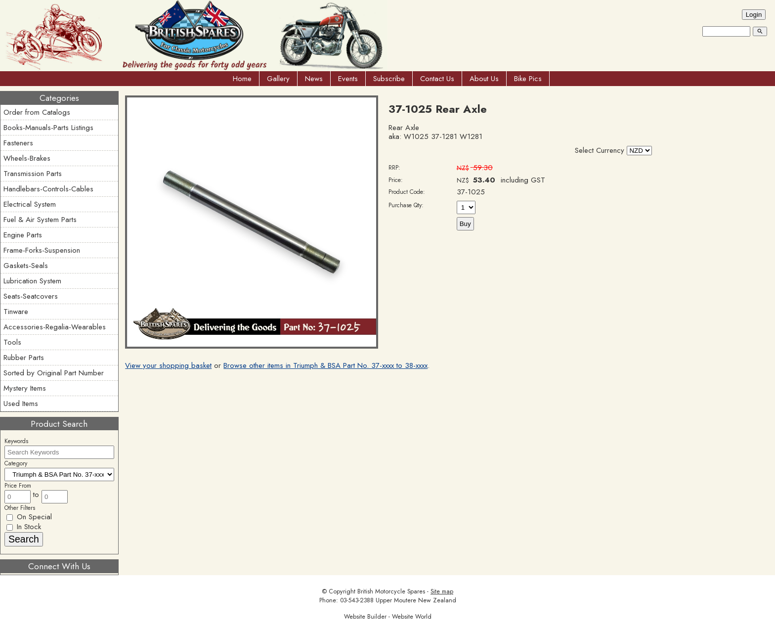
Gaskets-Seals (25, 265)
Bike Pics (528, 78)
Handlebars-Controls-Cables (48, 188)
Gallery (278, 78)
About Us (484, 78)
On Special (29, 516)
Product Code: (406, 191)
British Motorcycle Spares (391, 591)
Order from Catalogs (36, 112)
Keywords (16, 441)
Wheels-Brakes (26, 158)
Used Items (20, 403)
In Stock (23, 526)
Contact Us (437, 78)
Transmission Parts (32, 173)
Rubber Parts (23, 357)
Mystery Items (24, 388)
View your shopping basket (168, 365)
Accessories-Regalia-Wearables (54, 326)
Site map (442, 591)
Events (348, 78)
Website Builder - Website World (387, 616)
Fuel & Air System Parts (40, 219)
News (314, 78)
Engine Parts (22, 234)
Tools (12, 342)
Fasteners (18, 142)
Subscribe (389, 78)
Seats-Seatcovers (30, 296)
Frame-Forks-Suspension (41, 250)
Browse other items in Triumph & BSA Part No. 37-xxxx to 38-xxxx (325, 365)
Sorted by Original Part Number (53, 372)
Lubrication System (32, 280)
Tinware (15, 311)
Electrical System (29, 204)
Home (242, 78)
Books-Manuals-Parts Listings (48, 127)
